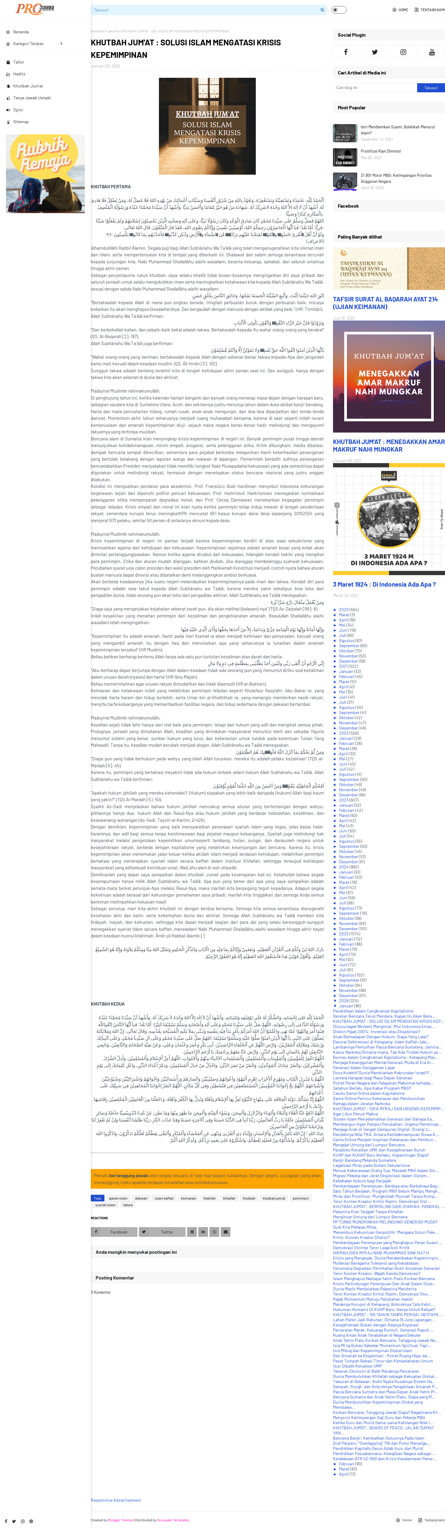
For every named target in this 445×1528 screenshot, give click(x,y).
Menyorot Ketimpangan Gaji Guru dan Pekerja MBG (379, 1417)
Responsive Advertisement (116, 1500)
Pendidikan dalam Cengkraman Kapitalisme (373, 1010)
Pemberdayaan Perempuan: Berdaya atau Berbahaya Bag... (386, 1185)
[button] (339, 10)
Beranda (97, 31)
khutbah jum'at (274, 1198)
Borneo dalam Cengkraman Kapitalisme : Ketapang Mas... (386, 1057)
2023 (344, 799)
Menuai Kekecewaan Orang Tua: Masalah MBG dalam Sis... (386, 1170)
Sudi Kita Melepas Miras (355, 1227)
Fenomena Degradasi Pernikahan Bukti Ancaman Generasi (386, 1268)
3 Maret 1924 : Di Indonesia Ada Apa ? (384, 584)
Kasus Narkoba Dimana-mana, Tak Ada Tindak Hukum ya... (387, 1052)
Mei (342, 624)
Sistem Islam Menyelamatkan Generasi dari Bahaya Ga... (384, 1118)
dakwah (141, 1198)
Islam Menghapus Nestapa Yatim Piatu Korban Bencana (384, 1278)
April (344, 619)
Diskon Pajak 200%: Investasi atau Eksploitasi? (376, 1031)
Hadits (15, 73)
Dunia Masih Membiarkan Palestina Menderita (375, 1288)
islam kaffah (164, 1198)
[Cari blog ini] (375, 87)
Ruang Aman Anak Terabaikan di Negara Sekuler (377, 1335)
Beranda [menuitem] (17, 31)
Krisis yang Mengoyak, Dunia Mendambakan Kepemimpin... (387, 1257)
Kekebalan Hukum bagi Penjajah (362, 1180)
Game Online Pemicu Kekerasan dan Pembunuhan (379, 1098)
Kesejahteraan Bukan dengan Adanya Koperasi (376, 1324)
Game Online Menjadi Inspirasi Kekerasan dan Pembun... (385, 1139)
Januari (346, 671)
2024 (344, 866)
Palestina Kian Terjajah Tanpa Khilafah (368, 1211)
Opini (14, 109)
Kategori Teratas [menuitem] (25, 43)
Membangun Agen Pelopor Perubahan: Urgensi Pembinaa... (387, 1124)
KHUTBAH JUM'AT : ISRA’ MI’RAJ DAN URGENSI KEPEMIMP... (388, 1108)
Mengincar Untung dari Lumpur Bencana (370, 1216)
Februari (347, 676)
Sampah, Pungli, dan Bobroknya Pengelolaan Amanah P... (385, 1386)
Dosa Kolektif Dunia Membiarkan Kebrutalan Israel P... (382, 1072)
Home (400, 9)
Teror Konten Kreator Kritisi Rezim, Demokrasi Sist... (382, 1201)
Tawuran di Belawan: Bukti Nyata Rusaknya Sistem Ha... (384, 1381)
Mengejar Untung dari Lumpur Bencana (369, 1144)
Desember (349, 661)
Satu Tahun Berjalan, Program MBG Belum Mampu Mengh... (387, 1191)
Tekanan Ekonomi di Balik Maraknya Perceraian (376, 1371)
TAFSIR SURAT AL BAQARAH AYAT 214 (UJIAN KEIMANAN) (385, 302)
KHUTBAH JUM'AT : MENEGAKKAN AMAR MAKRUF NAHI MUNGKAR (389, 445)
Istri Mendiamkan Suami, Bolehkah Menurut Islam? (398, 129)
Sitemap (17, 121)
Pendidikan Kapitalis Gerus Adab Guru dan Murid (378, 1448)
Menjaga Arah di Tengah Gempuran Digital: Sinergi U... (382, 1129)
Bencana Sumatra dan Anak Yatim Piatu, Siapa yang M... (384, 1396)
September (349, 645)
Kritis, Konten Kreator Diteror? (361, 1237)
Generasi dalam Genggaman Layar (364, 1067)
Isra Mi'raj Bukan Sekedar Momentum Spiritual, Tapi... (382, 1345)
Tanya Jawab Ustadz (28, 97)
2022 (344, 733)
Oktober (347, 650)
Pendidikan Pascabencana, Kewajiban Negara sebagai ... (384, 1453)
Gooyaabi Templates (173, 1520)
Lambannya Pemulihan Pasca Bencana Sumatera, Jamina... (387, 1046)
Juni (343, 630)
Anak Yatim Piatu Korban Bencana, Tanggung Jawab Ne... (386, 1340)
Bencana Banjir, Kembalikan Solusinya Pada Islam (378, 1438)
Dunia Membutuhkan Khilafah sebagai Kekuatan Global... (385, 1376)
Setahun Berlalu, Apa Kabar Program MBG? (372, 1088)
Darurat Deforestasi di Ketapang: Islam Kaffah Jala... (381, 1041)
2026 (344, 1000)
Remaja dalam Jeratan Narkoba (361, 1103)
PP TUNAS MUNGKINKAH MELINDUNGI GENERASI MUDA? (385, 1221)
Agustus (347, 640)
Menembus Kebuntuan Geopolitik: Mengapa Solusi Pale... (385, 1232)
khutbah (249, 1198)
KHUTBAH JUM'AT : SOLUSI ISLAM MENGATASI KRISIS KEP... (388, 1021)
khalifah (209, 1198)
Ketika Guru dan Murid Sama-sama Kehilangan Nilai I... (383, 1422)
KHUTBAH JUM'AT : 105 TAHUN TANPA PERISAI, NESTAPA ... (388, 1314)
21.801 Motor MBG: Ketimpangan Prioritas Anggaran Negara (396, 178)
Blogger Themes (120, 1520)
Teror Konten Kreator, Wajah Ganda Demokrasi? (376, 1273)
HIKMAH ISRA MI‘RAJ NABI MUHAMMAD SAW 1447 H (381, 1252)
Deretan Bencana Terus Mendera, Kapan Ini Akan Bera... (384, 1016)
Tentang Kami (429, 9)
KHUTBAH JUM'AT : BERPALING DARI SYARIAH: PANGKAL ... (389, 1206)
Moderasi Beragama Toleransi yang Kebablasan (376, 1263)
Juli (343, 635)
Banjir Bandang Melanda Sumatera (364, 1160)
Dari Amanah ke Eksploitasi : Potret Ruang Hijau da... (381, 1355)
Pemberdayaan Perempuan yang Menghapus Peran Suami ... (388, 1242)
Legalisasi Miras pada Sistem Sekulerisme (371, 1165)
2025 (344, 933)
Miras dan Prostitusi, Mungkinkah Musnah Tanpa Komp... (385, 1196)
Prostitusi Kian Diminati (381, 151)
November (349, 655)
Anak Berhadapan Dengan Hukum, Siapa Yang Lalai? (380, 1036)
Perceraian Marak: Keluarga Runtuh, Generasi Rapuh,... (383, 1329)
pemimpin (300, 1198)
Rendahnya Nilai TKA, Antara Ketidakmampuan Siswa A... (386, 1134)
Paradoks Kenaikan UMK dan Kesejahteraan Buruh (379, 1149)
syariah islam (105, 1205)
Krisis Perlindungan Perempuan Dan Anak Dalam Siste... (384, 1283)
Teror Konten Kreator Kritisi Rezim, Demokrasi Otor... (382, 1293)
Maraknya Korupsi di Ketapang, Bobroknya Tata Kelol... (383, 1304)
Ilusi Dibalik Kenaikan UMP (357, 1365)
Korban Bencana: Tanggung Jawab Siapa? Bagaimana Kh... (387, 1412)
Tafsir (15, 61)
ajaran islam (118, 1198)
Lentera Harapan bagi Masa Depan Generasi (373, 1077)
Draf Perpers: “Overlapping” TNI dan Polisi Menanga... (381, 1443)
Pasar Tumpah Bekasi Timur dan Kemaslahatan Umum (383, 1360)
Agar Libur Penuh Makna (355, 1113)
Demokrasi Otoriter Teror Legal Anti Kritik (371, 1247)
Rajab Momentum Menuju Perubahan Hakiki (373, 1299)
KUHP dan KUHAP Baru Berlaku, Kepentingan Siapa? (381, 1155)
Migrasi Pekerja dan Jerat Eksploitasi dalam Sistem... (381, 1175)
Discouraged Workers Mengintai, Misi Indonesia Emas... (384, 1026)
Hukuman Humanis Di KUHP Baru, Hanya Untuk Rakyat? (384, 1309)
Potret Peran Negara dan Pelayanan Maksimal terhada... (383, 1082)
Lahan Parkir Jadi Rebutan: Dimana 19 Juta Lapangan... (384, 1319)
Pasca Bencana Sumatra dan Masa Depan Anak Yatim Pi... (385, 1391)
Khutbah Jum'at (24, 85)
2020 (344, 609)
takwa (112, 31)
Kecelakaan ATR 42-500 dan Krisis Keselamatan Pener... (385, 1458)
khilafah (229, 1198)
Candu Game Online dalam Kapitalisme (368, 1093)
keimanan (188, 1198)
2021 (344, 666)
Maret (344, 614)
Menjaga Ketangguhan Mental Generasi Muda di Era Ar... (384, 1062)
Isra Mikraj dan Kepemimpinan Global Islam (372, 1350)
